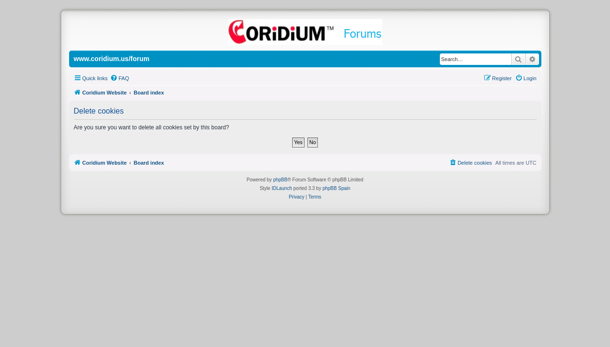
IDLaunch (282, 188)
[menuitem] (119, 78)
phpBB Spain (336, 188)
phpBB (280, 179)
